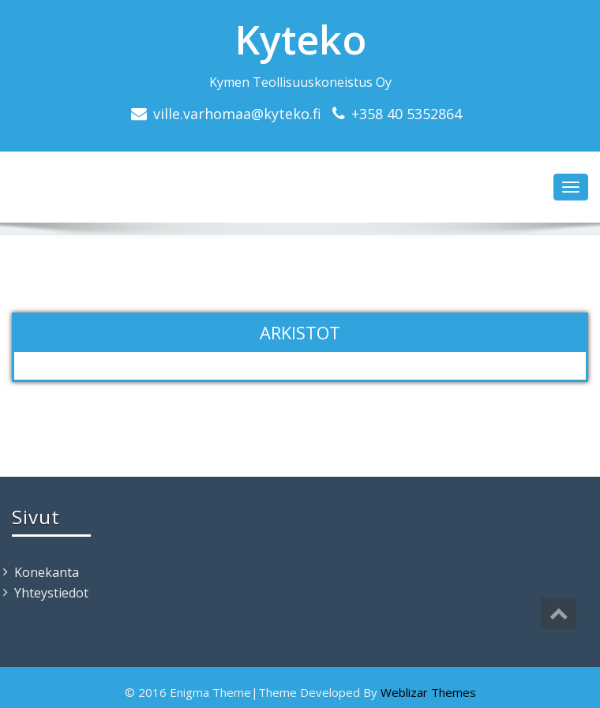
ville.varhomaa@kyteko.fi (237, 113)
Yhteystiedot (51, 592)
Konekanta (46, 572)
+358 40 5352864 (406, 113)
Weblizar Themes (428, 692)
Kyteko (300, 39)
